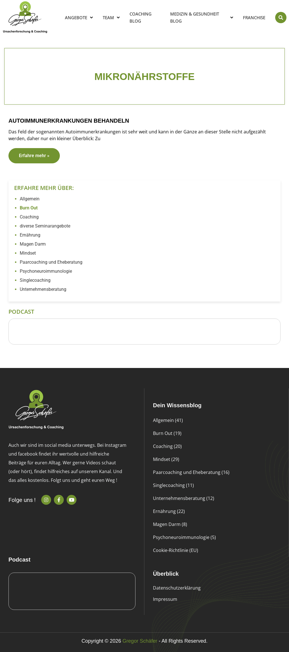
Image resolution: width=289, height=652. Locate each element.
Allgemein (30, 199)
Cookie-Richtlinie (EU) (175, 550)
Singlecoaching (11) (173, 485)
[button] (280, 17)
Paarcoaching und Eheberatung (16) (191, 472)
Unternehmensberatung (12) (183, 498)
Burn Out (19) (167, 433)
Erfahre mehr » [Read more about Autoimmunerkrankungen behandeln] (34, 155)
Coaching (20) (167, 446)
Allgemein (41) (168, 420)
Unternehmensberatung (43, 289)
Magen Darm (33, 244)
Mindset (28, 253)
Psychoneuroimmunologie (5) (184, 537)
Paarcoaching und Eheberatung (51, 262)
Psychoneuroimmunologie (46, 271)
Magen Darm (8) (170, 524)
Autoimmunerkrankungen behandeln (68, 121)
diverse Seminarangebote (45, 226)
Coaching (29, 217)
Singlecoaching (35, 280)
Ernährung (30, 235)
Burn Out (29, 208)
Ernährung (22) (169, 511)
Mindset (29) (166, 459)
